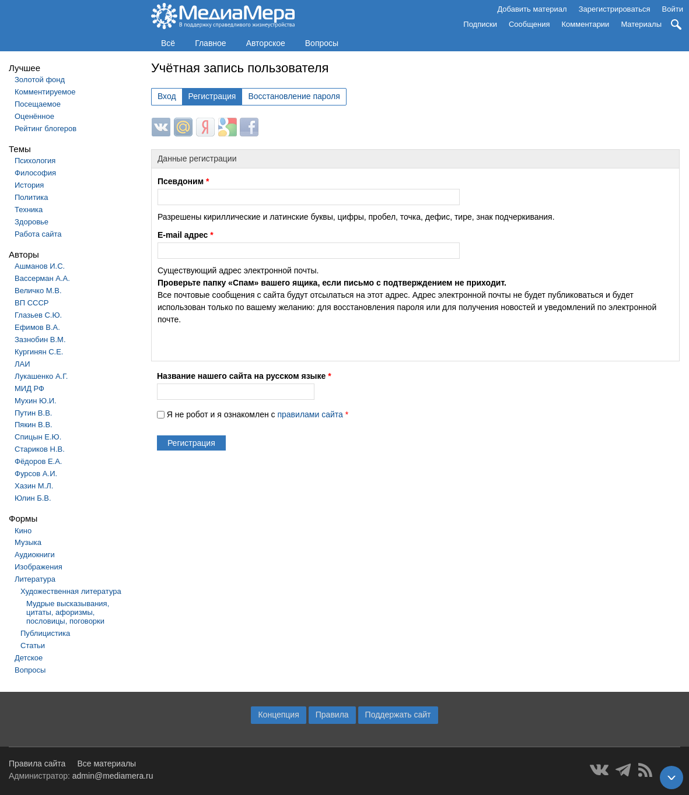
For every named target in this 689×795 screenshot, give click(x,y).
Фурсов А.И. (36, 473)
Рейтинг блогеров (45, 128)
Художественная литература (70, 591)
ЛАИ (22, 364)
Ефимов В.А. (37, 327)
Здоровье (31, 221)
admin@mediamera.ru (112, 775)
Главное (210, 43)
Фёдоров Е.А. (38, 461)
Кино (23, 530)
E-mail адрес (186, 235)
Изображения (38, 566)
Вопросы (321, 43)
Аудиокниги (35, 554)
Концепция (278, 714)
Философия (35, 172)
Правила (332, 714)
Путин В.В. (33, 413)
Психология (35, 160)
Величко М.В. (38, 290)
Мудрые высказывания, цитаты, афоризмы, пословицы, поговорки (67, 612)
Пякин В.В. (34, 424)
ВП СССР (31, 302)
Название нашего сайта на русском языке (244, 376)
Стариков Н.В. (40, 449)
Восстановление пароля (294, 96)
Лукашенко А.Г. (41, 376)
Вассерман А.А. (42, 278)
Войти (672, 9)
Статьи (32, 645)
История (29, 185)
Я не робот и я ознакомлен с (257, 414)
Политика (31, 197)
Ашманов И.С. (40, 266)
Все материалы (106, 763)
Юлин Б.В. (33, 498)
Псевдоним (183, 181)
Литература (35, 579)
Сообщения (529, 24)
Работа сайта (38, 234)
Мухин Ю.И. (36, 400)
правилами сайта (309, 414)
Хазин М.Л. (34, 485)
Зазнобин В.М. (40, 339)
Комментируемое (45, 91)
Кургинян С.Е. (39, 351)
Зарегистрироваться (614, 9)
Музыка (28, 542)
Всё (168, 43)
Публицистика (45, 633)
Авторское (265, 43)
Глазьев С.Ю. (38, 315)
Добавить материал (531, 9)
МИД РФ (29, 388)
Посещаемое (38, 104)
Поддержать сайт (398, 714)
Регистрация (212, 96)
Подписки (480, 24)
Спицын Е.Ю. (38, 436)
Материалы (641, 24)
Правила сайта (37, 763)
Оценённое (34, 116)
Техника (29, 209)
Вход (167, 96)
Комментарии (586, 24)
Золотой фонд (40, 79)
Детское (29, 657)
